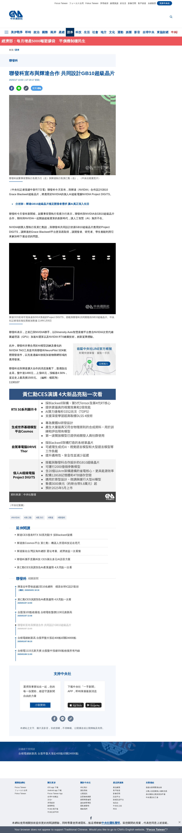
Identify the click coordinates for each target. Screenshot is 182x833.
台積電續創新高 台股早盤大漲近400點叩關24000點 (47, 637)
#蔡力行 (40, 517)
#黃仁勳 (28, 517)
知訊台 (117, 806)
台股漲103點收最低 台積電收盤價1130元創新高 (45, 612)
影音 (137, 32)
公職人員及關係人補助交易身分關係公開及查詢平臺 (156, 799)
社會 (95, 32)
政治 (36, 32)
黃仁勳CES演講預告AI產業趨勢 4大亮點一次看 (44, 599)
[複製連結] (26, 88)
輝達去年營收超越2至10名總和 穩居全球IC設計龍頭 (48, 586)
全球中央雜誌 (54, 799)
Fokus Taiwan (91, 3)
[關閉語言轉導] (180, 829)
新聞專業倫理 (87, 802)
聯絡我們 (85, 814)
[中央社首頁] (16, 16)
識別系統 (85, 791)
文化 (112, 32)
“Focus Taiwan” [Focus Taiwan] (156, 829)
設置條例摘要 (87, 799)
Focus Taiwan (61, 3)
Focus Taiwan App (57, 795)
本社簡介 (85, 787)
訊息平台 (118, 799)
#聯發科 (61, 517)
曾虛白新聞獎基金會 (156, 789)
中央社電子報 (54, 814)
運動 (120, 32)
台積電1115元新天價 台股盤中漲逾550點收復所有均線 (49, 650)
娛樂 (129, 32)
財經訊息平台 (120, 802)
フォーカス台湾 (76, 3)
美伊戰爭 (17, 32)
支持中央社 (164, 3)
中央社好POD (55, 817)
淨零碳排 (104, 3)
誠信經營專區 (87, 806)
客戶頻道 (142, 3)
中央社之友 (119, 810)
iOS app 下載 (54, 787)
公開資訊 (85, 795)
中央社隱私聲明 (111, 822)
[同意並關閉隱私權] (180, 822)
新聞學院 (52, 810)
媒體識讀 (114, 3)
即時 (28, 32)
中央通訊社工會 (154, 806)
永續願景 (152, 3)
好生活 (123, 3)
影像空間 (132, 3)
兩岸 (53, 32)
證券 (70, 32)
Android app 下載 (57, 791)
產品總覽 (118, 787)
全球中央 (148, 32)
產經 (62, 32)
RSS (115, 814)
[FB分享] (11, 88)
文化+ (50, 802)
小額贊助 (40, 705)
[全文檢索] (171, 17)
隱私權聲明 (86, 810)
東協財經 (162, 32)
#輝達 (50, 517)
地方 (103, 32)
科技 (78, 32)
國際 (45, 32)
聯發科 (21, 578)
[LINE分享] (18, 88)
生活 (87, 32)
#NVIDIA (15, 517)
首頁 (11, 50)
